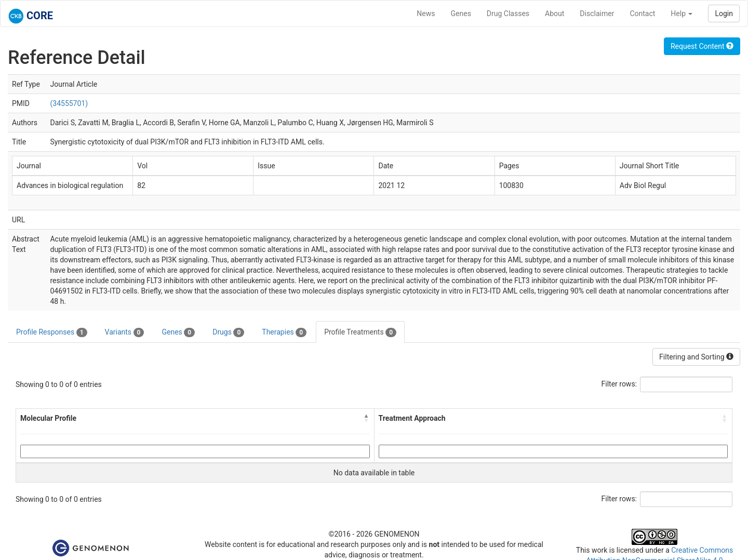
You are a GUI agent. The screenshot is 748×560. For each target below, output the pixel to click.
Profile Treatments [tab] (360, 332)
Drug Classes (508, 13)
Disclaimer (597, 13)
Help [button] (681, 13)
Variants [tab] (124, 332)
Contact (642, 13)
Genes (461, 13)
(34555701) (69, 103)
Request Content (702, 46)
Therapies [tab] (284, 332)
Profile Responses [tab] (51, 332)
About (554, 13)
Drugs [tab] (228, 332)
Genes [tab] (178, 332)
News (426, 13)
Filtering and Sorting (696, 357)
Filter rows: (619, 384)
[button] (367, 418)
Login (724, 13)
